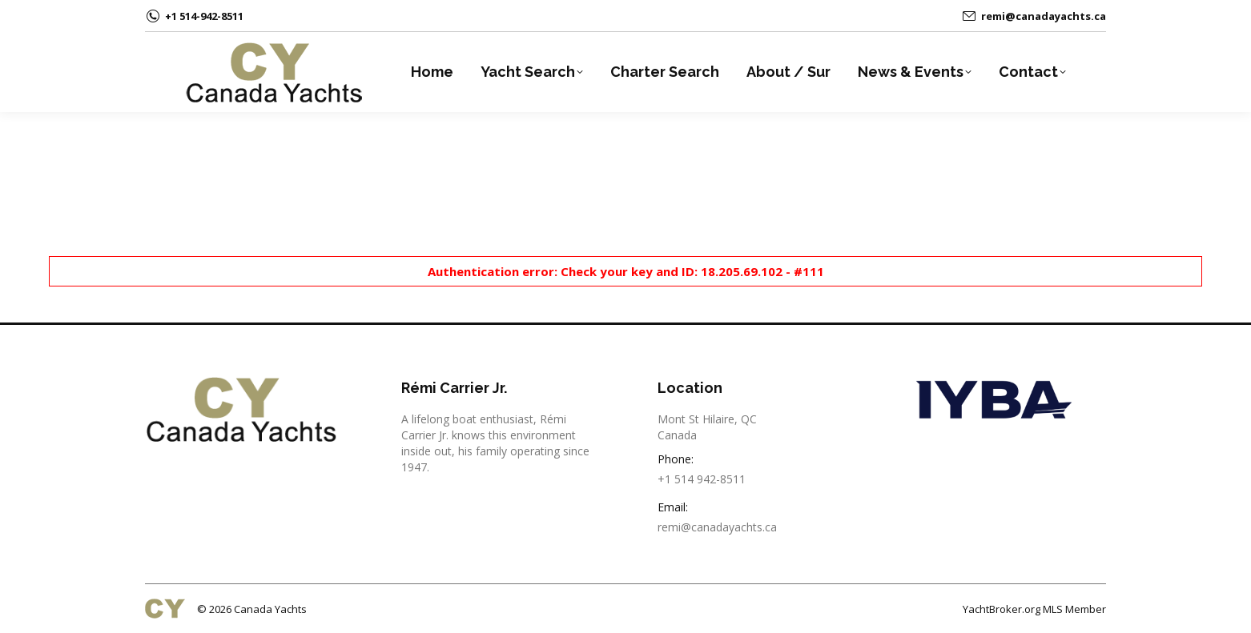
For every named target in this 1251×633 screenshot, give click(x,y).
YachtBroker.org (1001, 609)
